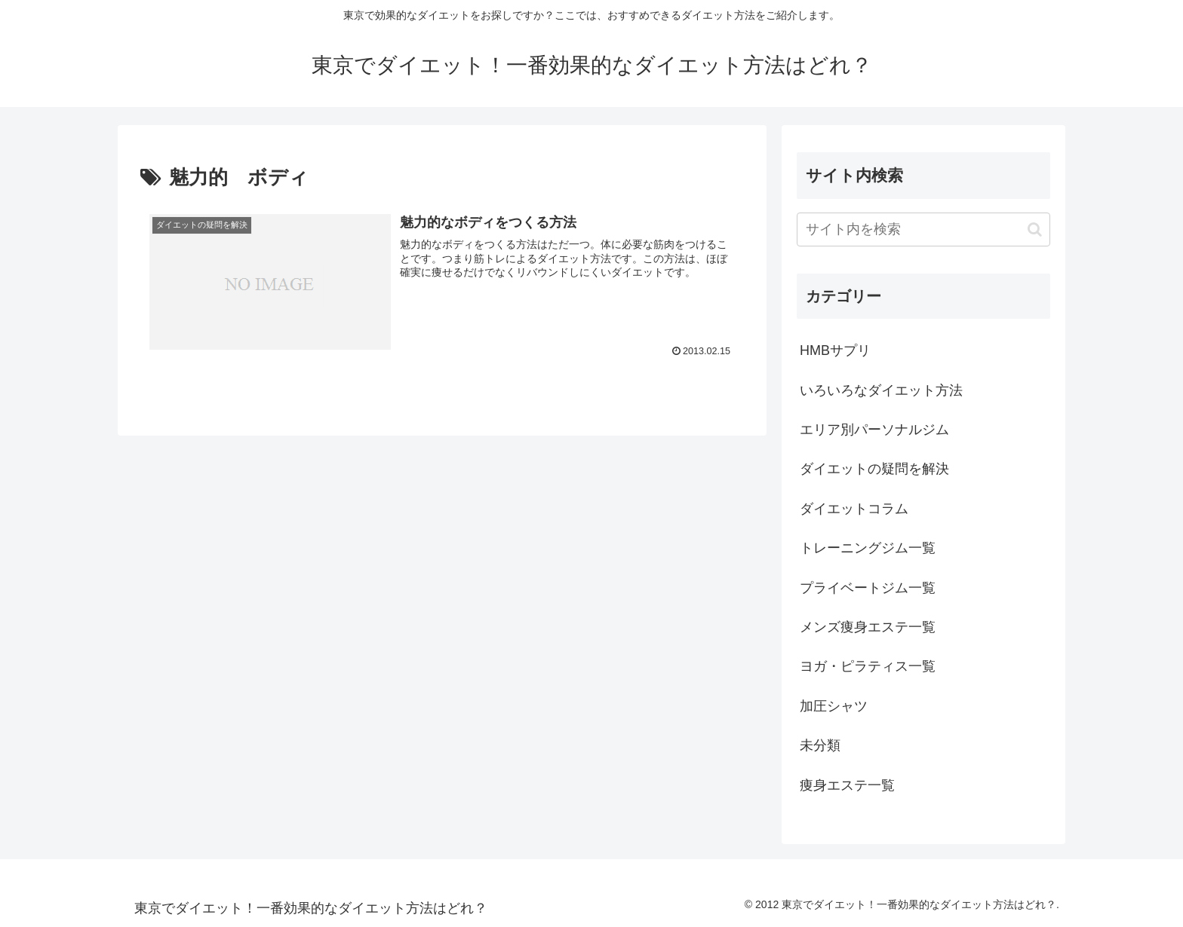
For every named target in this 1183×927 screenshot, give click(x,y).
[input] (923, 229)
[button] (1035, 229)
